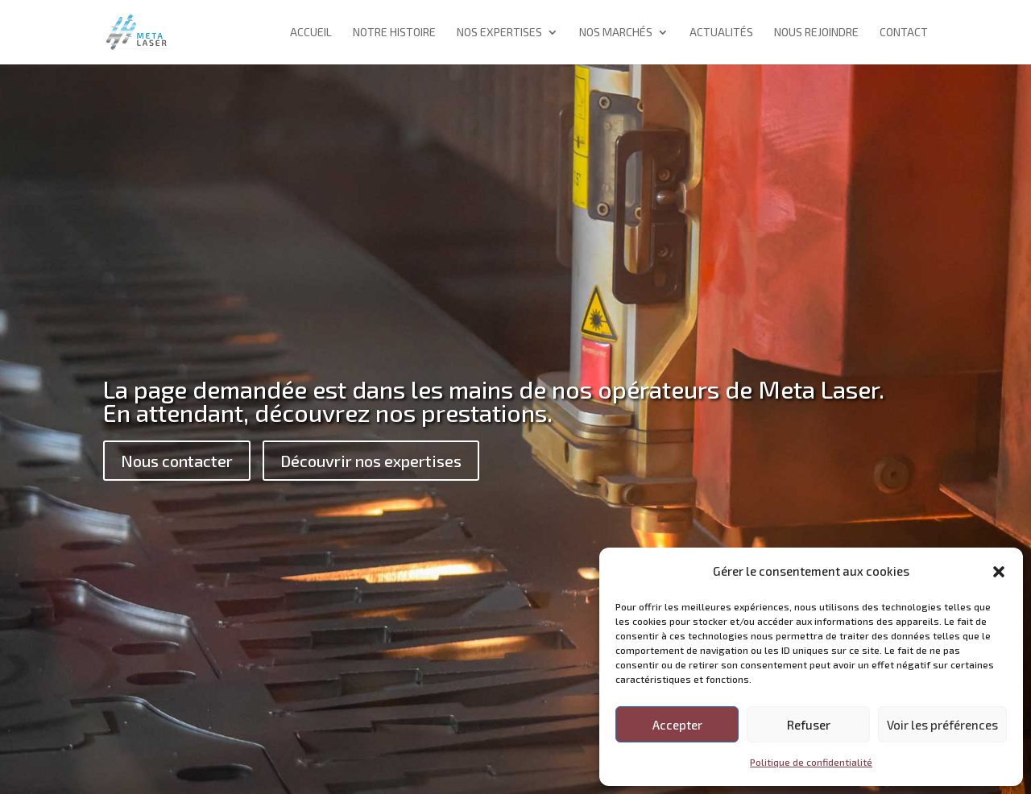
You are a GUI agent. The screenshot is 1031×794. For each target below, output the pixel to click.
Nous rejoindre (816, 33)
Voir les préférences (942, 724)
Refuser (808, 724)
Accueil (311, 33)
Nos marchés (615, 33)
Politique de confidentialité (811, 761)
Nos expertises (499, 33)
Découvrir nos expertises (371, 460)
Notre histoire (394, 33)
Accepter (677, 724)
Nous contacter (177, 460)
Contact (904, 33)
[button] (999, 572)
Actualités (721, 33)
